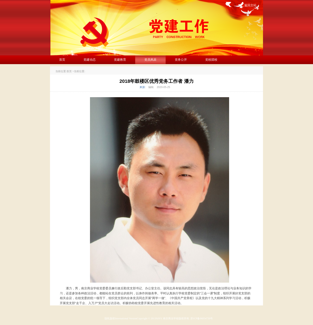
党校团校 (211, 59)
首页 (62, 59)
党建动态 (89, 59)
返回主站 (250, 5)
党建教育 (120, 59)
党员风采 (150, 59)
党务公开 (181, 59)
